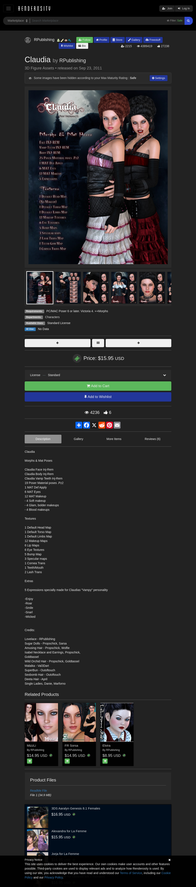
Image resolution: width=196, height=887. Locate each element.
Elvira (106, 745)
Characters (52, 317)
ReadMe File (38, 790)
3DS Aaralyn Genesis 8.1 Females (75, 808)
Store (117, 39)
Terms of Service (131, 873)
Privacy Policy (53, 877)
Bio (82, 45)
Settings (158, 78)
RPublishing (72, 60)
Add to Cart (98, 386)
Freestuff (153, 39)
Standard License (58, 323)
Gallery (134, 39)
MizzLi (31, 745)
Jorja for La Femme (65, 854)
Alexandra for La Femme (69, 831)
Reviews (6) (152, 439)
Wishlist (67, 45)
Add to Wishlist (97, 397)
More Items (114, 439)
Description (43, 439)
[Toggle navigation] (8, 8)
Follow (85, 39)
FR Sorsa (71, 745)
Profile (101, 39)
